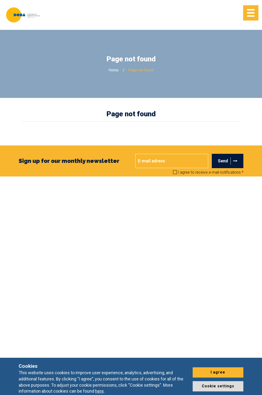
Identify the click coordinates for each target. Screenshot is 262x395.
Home (114, 70)
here (99, 391)
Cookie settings (218, 386)
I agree (218, 372)
